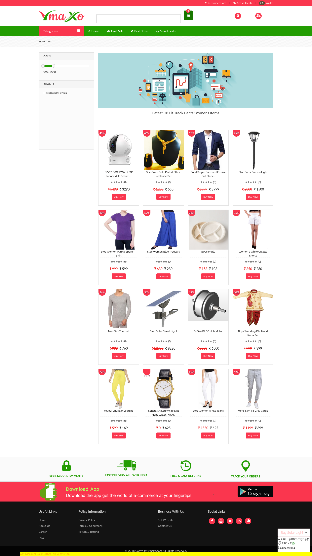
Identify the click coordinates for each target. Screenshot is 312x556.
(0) (125, 182)
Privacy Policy (86, 520)
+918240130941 (298, 539)
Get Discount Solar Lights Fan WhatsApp (45, 553)
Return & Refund (88, 531)
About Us (44, 525)
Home (42, 520)
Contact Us (165, 525)
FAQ (41, 537)
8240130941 (286, 547)
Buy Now (118, 196)
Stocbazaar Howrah (55, 92)
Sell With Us (165, 520)
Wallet (266, 3)
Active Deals (242, 3)
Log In (242, 15)
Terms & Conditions (90, 525)
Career (43, 531)
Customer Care (215, 3)
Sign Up (263, 15)
